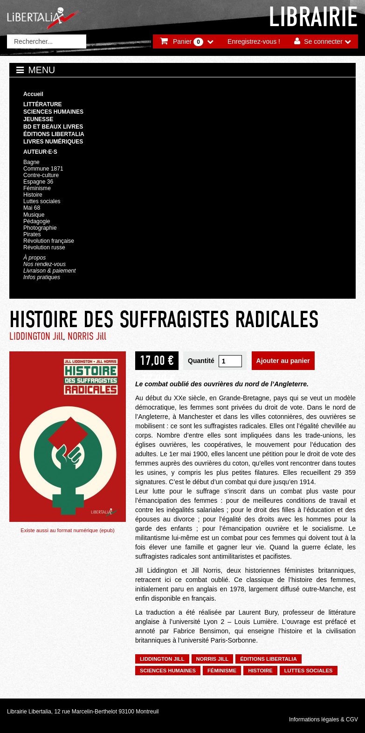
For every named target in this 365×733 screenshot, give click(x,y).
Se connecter (323, 41)
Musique (33, 215)
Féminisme (37, 188)
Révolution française (48, 241)
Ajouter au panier (283, 360)
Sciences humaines (53, 112)
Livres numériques (53, 141)
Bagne (31, 162)
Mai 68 (31, 208)
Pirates (32, 234)
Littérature (42, 104)
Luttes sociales (42, 201)
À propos (34, 257)
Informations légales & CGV (323, 719)
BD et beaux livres (53, 127)
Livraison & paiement (49, 271)
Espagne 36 (38, 182)
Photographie (40, 228)
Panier (188, 42)
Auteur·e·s (40, 152)
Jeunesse (38, 119)
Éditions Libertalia (53, 134)
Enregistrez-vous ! (253, 41)
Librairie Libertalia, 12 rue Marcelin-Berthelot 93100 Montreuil (83, 711)
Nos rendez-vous (44, 264)
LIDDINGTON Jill (36, 336)
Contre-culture (41, 175)
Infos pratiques (41, 277)
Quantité (201, 360)
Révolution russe (44, 247)
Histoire (32, 195)
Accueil (33, 94)
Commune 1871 (43, 168)
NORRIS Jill (87, 336)
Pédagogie (36, 221)
